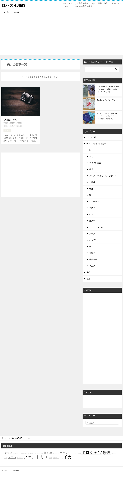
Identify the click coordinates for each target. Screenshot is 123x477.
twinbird (30, 453)
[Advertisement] (61, 35)
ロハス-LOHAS (14, 5)
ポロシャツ (91, 452)
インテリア (94, 201)
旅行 (88, 272)
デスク (92, 208)
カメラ (92, 221)
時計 (91, 189)
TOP (13, 438)
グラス (92, 234)
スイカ (65, 457)
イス (91, 214)
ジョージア (17, 453)
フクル (78, 453)
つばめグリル (10, 119)
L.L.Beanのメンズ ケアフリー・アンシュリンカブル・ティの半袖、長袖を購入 (108, 116)
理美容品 (93, 259)
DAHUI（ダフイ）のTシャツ (108, 100)
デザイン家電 (95, 163)
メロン (12, 457)
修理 (107, 452)
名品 (88, 279)
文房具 (92, 182)
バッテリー (66, 452)
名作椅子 (56, 458)
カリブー (37, 453)
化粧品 (92, 253)
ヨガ (91, 156)
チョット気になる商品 (96, 143)
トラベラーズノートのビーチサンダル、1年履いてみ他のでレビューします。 (108, 89)
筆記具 (48, 452)
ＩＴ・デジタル (96, 227)
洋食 (41, 453)
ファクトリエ (36, 457)
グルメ (7, 130)
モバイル (20, 458)
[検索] (102, 69)
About (16, 12)
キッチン (93, 240)
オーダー (56, 453)
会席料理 (24, 453)
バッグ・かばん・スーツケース (103, 176)
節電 (91, 169)
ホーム (6, 12)
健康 (50, 458)
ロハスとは (91, 137)
